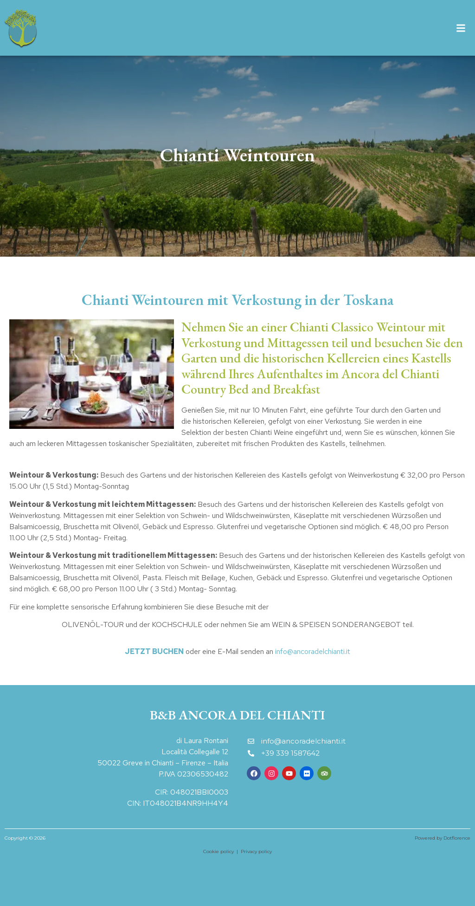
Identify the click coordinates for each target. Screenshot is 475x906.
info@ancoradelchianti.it (312, 651)
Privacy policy (256, 851)
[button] (460, 28)
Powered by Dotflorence (442, 838)
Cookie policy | (222, 851)
